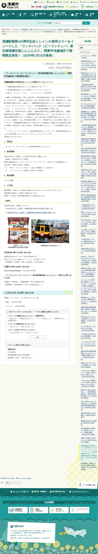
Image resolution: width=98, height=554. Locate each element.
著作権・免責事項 (40, 491)
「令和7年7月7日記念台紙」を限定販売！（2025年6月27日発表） (88, 336)
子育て (24, 14)
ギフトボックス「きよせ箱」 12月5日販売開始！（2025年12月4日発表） (88, 106)
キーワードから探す (45, 23)
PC (7, 483)
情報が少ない (59, 318)
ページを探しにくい (45, 318)
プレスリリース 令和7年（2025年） (58, 29)
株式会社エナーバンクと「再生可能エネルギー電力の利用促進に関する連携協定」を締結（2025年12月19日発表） (88, 77)
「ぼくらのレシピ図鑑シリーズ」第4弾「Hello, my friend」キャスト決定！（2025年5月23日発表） (89, 383)
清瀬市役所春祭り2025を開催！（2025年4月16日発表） (88, 415)
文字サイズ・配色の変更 (89, 2)
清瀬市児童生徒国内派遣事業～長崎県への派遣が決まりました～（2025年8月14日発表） (89, 310)
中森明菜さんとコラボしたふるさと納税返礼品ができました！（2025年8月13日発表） (89, 300)
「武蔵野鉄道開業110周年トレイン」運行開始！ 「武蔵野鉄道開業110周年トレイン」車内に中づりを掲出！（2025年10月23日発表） (89, 130)
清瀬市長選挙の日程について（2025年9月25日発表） (88, 251)
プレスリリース (39, 29)
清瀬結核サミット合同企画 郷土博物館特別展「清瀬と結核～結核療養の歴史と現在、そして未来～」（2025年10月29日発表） (88, 116)
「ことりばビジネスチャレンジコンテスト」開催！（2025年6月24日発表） (88, 344)
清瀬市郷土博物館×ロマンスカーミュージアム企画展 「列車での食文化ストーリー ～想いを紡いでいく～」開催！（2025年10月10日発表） (89, 186)
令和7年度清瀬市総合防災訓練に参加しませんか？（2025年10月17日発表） (89, 150)
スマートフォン (15, 483)
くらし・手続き (10, 14)
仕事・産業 (78, 14)
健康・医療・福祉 (40, 14)
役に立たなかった (28, 326)
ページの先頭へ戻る (88, 485)
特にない (14, 318)
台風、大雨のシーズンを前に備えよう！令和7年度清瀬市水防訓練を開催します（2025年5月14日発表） (89, 405)
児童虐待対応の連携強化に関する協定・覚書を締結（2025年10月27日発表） (88, 142)
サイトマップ (41, 2)
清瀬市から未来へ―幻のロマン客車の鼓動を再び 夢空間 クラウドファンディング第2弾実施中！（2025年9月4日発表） (89, 272)
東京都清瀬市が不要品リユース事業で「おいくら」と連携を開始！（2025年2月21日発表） (88, 431)
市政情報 (92, 14)
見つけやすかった (17, 332)
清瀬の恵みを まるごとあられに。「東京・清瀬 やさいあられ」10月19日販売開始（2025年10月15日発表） (88, 173)
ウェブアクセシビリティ (80, 491)
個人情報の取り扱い (59, 491)
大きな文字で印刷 (62, 68)
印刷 (50, 68)
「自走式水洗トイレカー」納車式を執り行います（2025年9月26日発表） (88, 242)
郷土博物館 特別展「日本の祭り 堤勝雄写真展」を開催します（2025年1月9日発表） (89, 466)
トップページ (15, 29)
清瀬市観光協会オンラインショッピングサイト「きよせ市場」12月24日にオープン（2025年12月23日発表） (88, 65)
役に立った (14, 326)
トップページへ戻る (24, 478)
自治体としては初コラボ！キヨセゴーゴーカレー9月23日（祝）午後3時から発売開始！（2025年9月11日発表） (89, 260)
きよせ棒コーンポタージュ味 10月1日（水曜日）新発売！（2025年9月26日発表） (89, 232)
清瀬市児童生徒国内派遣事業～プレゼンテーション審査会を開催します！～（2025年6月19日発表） (88, 355)
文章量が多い (12, 320)
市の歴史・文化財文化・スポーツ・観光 (60, 14)
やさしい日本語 (64, 2)
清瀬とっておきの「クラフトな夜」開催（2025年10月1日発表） (88, 214)
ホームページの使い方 (20, 491)
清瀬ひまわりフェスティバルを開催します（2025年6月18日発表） (88, 365)
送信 (37, 337)
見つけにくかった (32, 332)
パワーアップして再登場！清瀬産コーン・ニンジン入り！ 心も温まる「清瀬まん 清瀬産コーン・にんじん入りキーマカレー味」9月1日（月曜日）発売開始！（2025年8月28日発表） (89, 287)
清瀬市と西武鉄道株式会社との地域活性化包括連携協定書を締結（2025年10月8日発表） (88, 198)
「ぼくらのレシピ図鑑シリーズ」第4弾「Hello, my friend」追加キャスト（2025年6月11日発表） (89, 373)
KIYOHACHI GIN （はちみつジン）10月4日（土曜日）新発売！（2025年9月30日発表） (89, 223)
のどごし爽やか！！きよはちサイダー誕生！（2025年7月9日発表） (88, 328)
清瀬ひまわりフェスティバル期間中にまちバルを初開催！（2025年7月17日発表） (88, 320)
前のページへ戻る (8, 478)
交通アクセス (46, 531)
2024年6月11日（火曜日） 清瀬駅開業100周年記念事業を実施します (32, 212)
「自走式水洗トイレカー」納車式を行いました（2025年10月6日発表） (88, 206)
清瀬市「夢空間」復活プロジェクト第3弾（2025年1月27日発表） (89, 440)
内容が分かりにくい (27, 318)
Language (52, 2)
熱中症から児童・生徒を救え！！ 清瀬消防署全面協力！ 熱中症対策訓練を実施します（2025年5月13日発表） (89, 394)
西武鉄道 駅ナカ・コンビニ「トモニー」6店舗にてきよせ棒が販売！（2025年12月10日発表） (89, 97)
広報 (30, 29)
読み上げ (75, 2)
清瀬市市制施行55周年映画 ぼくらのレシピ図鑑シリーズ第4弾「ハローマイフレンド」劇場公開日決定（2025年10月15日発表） (89, 161)
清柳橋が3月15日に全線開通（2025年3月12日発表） (89, 423)
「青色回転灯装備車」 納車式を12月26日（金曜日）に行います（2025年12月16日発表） (88, 87)
